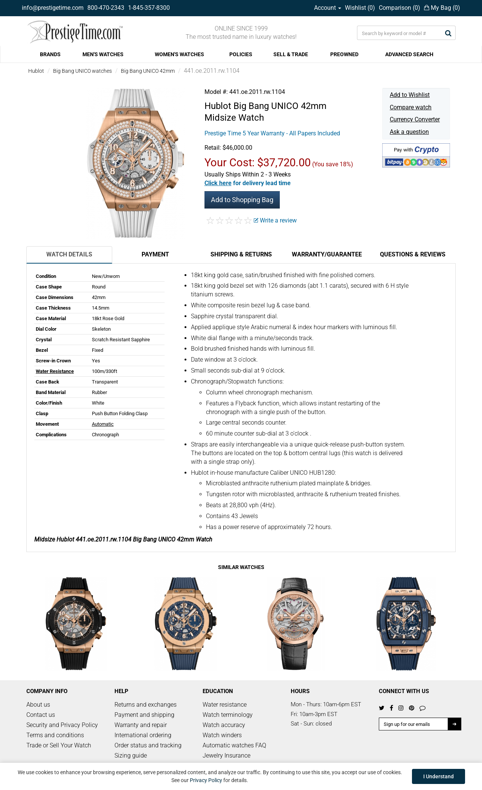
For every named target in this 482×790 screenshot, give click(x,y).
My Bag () (442, 7)
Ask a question (409, 131)
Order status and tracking (148, 745)
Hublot (36, 71)
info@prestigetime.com (53, 7)
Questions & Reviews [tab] (412, 254)
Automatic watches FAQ (234, 745)
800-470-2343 (105, 7)
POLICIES (240, 54)
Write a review (275, 220)
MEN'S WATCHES (103, 54)
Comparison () (399, 7)
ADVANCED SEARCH (409, 54)
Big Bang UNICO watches (82, 71)
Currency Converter (415, 119)
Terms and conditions (55, 735)
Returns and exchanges (145, 704)
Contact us (40, 714)
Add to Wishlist (410, 94)
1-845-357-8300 (149, 7)
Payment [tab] (155, 254)
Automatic (103, 424)
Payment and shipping (144, 714)
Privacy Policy (206, 780)
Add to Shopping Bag (242, 200)
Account (327, 7)
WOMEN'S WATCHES (179, 54)
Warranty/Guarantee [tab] (327, 254)
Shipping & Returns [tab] (241, 254)
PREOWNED (344, 54)
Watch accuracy (224, 725)
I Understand (438, 776)
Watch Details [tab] (69, 254)
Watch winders (222, 735)
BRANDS (50, 54)
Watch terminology (228, 714)
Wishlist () (360, 7)
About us (38, 704)
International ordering (142, 735)
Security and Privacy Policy (62, 725)
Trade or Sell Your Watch (58, 745)
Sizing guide (130, 755)
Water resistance (225, 704)
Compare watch (411, 107)
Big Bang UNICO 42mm (148, 71)
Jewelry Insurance (226, 755)
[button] (247, 183)
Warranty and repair (140, 725)
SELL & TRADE (290, 54)
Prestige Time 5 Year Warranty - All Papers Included (272, 133)
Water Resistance (55, 371)
